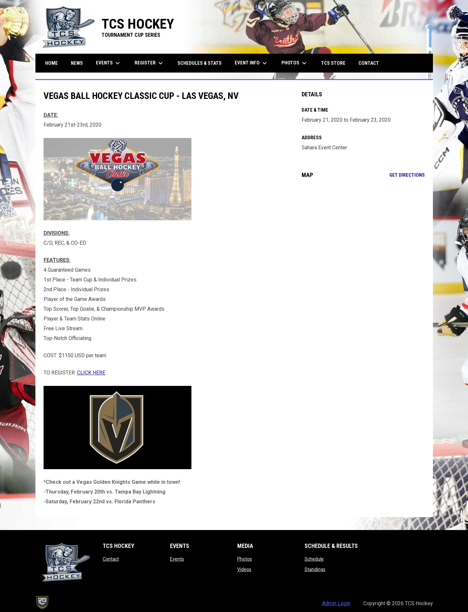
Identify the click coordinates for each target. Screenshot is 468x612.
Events (177, 559)
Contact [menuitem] (368, 63)
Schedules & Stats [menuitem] (199, 63)
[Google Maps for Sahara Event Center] (363, 236)
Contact (111, 559)
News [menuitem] (77, 63)
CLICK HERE (91, 373)
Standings (315, 569)
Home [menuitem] (51, 63)
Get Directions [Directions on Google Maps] (407, 175)
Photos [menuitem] (294, 63)
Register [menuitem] (149, 63)
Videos (244, 569)
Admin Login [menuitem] (336, 603)
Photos (244, 559)
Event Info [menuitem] (251, 63)
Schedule (314, 559)
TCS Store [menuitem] (335, 63)
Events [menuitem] (109, 63)
